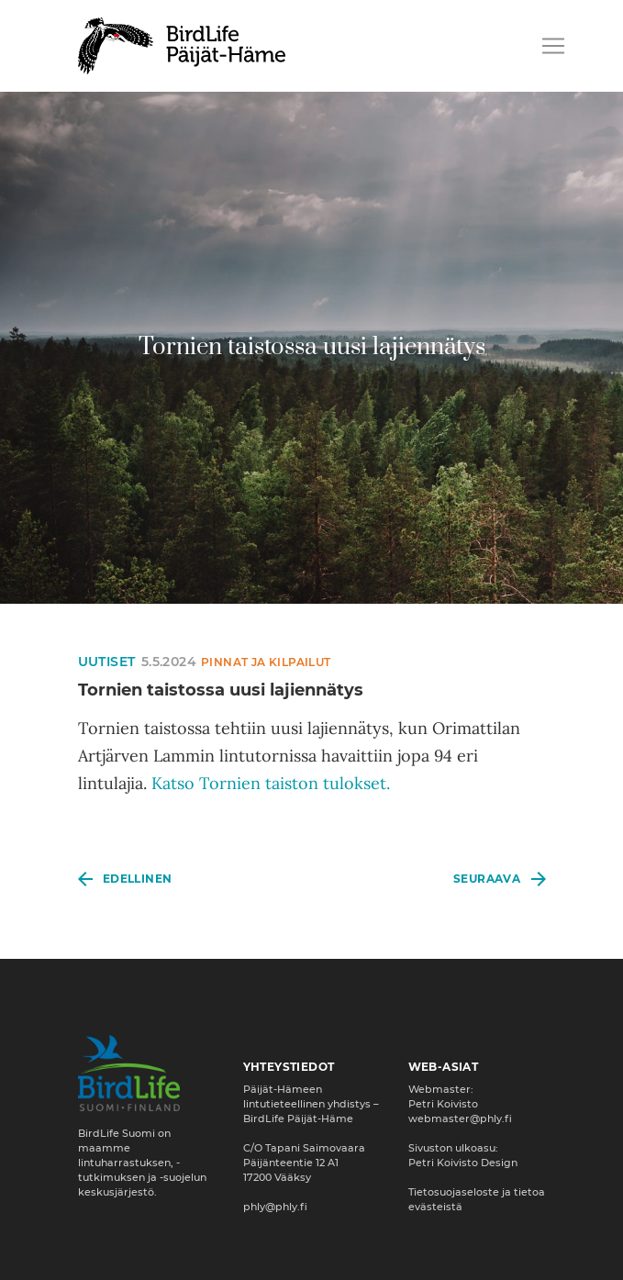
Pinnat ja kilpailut (266, 662)
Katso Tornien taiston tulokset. (270, 783)
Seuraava (486, 878)
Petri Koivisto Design (462, 1162)
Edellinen (137, 878)
